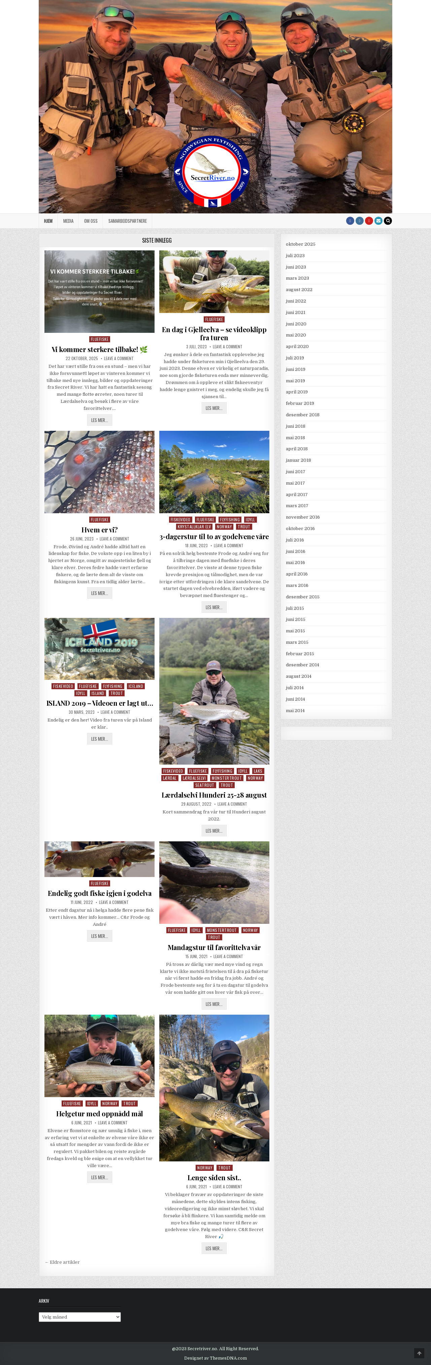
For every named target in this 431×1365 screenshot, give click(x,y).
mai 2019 (295, 380)
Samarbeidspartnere (127, 220)
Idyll (250, 519)
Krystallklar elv (194, 526)
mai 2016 (295, 562)
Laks (258, 771)
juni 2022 (296, 301)
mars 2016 (297, 585)
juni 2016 (295, 551)
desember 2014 (302, 664)
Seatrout (204, 785)
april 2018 (297, 448)
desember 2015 (303, 596)
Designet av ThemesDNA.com (215, 1358)
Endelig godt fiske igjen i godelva (100, 893)
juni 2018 (295, 426)
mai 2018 (295, 437)
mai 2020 (296, 335)
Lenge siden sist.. (214, 1177)
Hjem (48, 220)
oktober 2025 (301, 244)
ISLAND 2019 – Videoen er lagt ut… (99, 702)
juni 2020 (296, 323)
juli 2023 (295, 255)
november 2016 (303, 517)
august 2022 (299, 289)
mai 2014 (295, 710)
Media (68, 220)
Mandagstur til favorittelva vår (214, 947)
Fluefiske (100, 339)
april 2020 (297, 346)
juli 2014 (295, 687)
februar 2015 (300, 653)
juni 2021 (295, 312)
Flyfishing (230, 519)
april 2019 (297, 391)
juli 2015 (295, 608)
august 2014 (298, 676)
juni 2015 (295, 619)
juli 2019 (295, 357)
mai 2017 (295, 483)
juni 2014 (295, 699)
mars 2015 (297, 642)
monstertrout (227, 778)
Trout (244, 526)
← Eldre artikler (62, 1262)
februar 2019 (300, 403)
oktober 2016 (300, 528)
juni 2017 (295, 471)
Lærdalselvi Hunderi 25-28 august (214, 794)
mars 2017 (297, 505)
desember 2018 (303, 414)
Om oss (91, 220)
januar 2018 (298, 460)
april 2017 (297, 494)
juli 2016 (295, 539)
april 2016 (297, 573)
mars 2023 (297, 278)
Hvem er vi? (99, 529)
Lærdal (170, 778)
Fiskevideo (181, 519)
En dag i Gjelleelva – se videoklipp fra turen (214, 333)
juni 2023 (296, 267)
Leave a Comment (119, 358)
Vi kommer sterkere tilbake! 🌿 (100, 349)
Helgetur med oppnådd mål (99, 1113)
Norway (224, 526)
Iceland (136, 686)
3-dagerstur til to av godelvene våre (214, 536)
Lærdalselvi (194, 778)
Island (98, 693)
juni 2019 (295, 369)
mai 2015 (295, 630)
